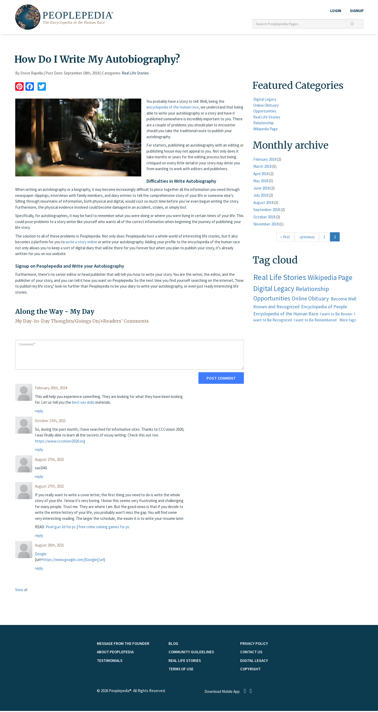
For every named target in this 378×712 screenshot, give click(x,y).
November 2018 (266, 225)
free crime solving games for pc (104, 528)
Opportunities (264, 112)
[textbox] (303, 23)
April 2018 (261, 174)
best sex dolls (83, 403)
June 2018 (261, 189)
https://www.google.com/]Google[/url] (74, 560)
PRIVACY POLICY (254, 644)
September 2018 (266, 210)
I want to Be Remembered (315, 321)
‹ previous (307, 237)
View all (21, 591)
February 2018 (264, 160)
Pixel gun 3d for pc (61, 528)
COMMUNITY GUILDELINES (191, 653)
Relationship (263, 124)
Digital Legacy (264, 100)
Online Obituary (266, 106)
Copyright (250, 670)
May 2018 (260, 182)
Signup (357, 10)
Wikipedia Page (265, 129)
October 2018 (264, 217)
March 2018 (262, 167)
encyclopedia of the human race (172, 108)
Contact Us (251, 653)
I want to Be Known (336, 315)
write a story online (81, 243)
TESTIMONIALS (109, 661)
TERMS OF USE (181, 670)
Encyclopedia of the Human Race (285, 315)
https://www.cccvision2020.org (60, 442)
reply (39, 411)
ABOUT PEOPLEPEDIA (115, 653)
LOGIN (335, 10)
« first (285, 237)
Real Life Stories (135, 74)
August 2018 (263, 203)
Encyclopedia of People (324, 308)
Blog (173, 644)
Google (40, 554)
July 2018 (260, 196)
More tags (347, 321)
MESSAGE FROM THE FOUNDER (123, 644)
